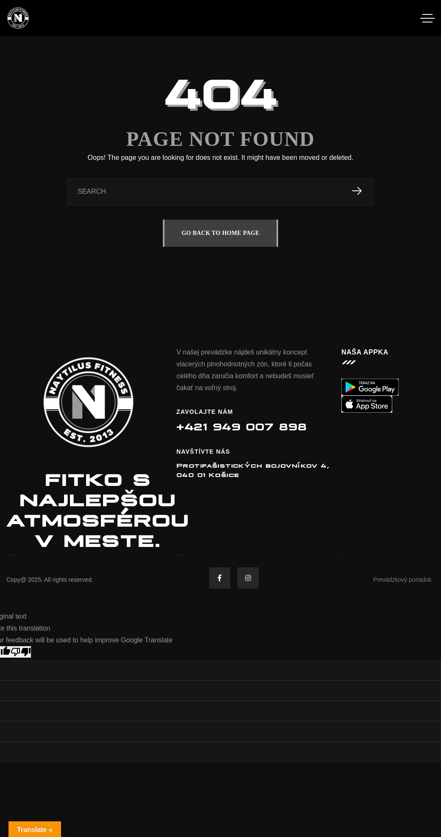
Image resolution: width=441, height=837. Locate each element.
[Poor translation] (21, 652)
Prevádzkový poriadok (402, 579)
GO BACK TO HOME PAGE (220, 233)
